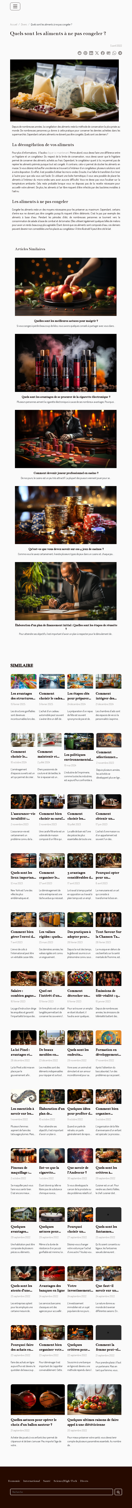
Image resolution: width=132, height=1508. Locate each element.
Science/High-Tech (65, 1481)
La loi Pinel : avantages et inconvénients (22, 1054)
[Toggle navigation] (15, 6)
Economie (14, 1481)
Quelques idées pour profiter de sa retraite (79, 1113)
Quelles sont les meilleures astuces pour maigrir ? (66, 321)
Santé (46, 1481)
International (31, 1481)
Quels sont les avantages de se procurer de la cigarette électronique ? (66, 397)
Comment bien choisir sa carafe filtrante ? (51, 818)
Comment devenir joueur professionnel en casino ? (66, 473)
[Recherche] (61, 1492)
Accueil (13, 24)
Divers (24, 24)
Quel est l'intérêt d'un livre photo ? (49, 995)
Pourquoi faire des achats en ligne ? (22, 1349)
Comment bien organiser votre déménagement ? (52, 1349)
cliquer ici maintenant (58, 152)
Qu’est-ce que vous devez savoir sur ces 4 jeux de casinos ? (66, 549)
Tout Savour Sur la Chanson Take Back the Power (108, 937)
